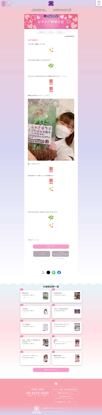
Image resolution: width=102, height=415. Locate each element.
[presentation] (51, 264)
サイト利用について (53, 408)
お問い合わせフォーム (65, 393)
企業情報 (45, 408)
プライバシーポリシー (64, 408)
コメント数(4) (60, 258)
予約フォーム (62, 402)
